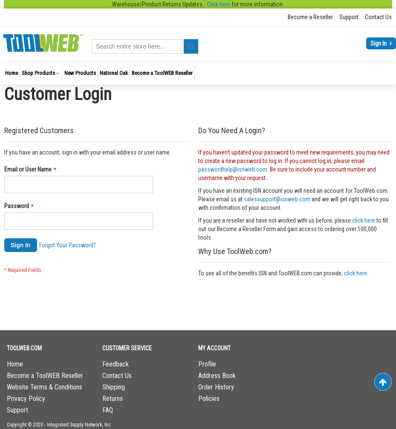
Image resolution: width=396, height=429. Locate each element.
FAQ (107, 410)
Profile (207, 364)
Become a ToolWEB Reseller (45, 376)
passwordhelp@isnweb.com (232, 169)
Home (15, 364)
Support (348, 17)
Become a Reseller (310, 17)
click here (363, 220)
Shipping (113, 387)
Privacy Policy (26, 399)
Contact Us (378, 17)
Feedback (115, 364)
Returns (112, 399)
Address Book (217, 376)
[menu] (198, 74)
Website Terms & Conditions (44, 387)
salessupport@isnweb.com (277, 199)
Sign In (379, 43)
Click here (218, 4)
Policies (209, 399)
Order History (216, 387)
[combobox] (145, 46)
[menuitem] (11, 73)
